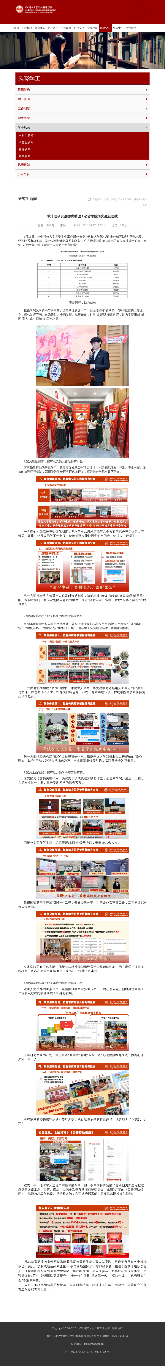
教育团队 (40, 28)
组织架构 (82, 89)
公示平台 (82, 174)
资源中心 (118, 28)
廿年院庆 (131, 28)
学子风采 (82, 127)
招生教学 (53, 28)
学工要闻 (82, 99)
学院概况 (27, 28)
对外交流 (79, 28)
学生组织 (82, 118)
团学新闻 (25, 156)
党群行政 (92, 28)
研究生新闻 (26, 142)
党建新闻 (25, 149)
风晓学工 (105, 28)
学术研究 (66, 28)
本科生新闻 (26, 135)
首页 (16, 28)
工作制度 (82, 108)
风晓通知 (82, 164)
